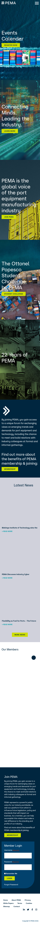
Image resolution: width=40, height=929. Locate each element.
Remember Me (11, 873)
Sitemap (6, 906)
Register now (10, 45)
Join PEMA (9, 217)
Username (11, 850)
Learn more (9, 131)
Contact (17, 906)
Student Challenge (13, 294)
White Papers (8, 903)
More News (20, 635)
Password (11, 861)
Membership (10, 469)
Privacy (28, 900)
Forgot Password (11, 884)
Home (5, 900)
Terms (19, 903)
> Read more (7, 531)
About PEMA (16, 900)
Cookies (29, 903)
